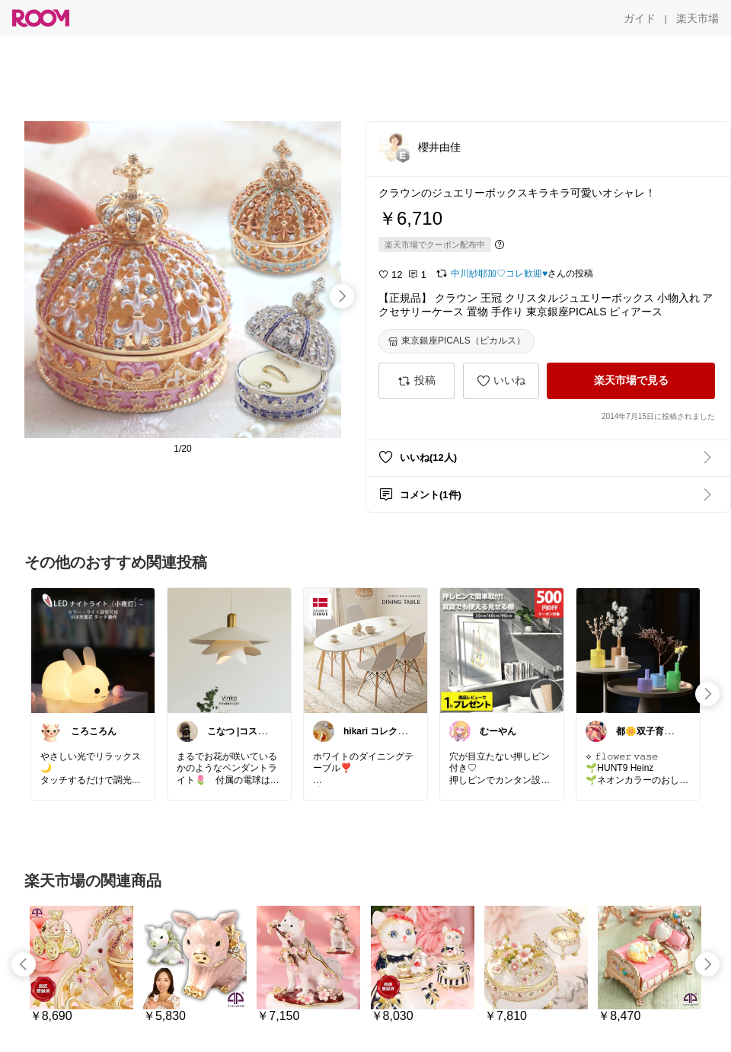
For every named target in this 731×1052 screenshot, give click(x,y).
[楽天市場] (697, 18)
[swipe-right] (342, 296)
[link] (93, 649)
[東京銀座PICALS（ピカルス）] (456, 341)
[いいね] (501, 381)
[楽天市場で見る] (631, 381)
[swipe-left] (23, 964)
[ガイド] (640, 18)
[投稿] (416, 381)
